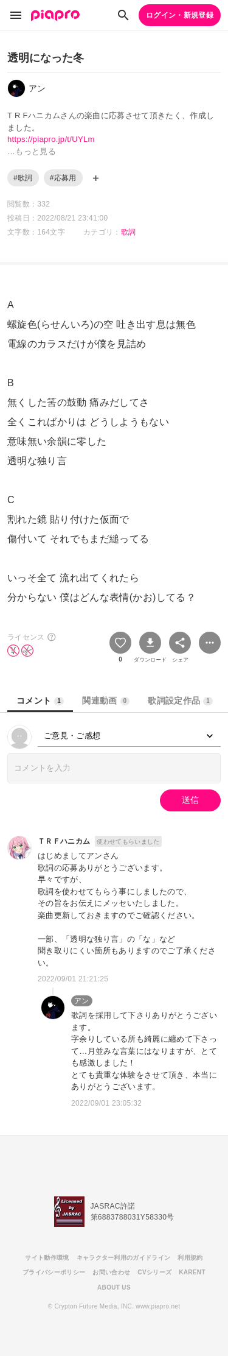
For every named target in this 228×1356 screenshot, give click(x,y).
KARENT (192, 1272)
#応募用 (63, 178)
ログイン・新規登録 (179, 15)
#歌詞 (23, 178)
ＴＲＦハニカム (64, 841)
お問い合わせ (111, 1272)
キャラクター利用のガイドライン (124, 1257)
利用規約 (190, 1257)
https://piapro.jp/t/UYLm (51, 139)
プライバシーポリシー (53, 1272)
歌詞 (128, 232)
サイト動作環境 (47, 1257)
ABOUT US (114, 1287)
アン (81, 1001)
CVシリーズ (154, 1272)
